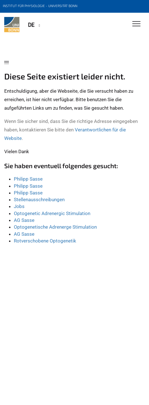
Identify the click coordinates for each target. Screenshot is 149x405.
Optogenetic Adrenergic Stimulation (52, 213)
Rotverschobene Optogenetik (45, 241)
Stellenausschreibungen (39, 199)
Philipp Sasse (28, 179)
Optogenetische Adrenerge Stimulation (55, 227)
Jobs (19, 206)
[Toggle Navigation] (136, 24)
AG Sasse (24, 220)
